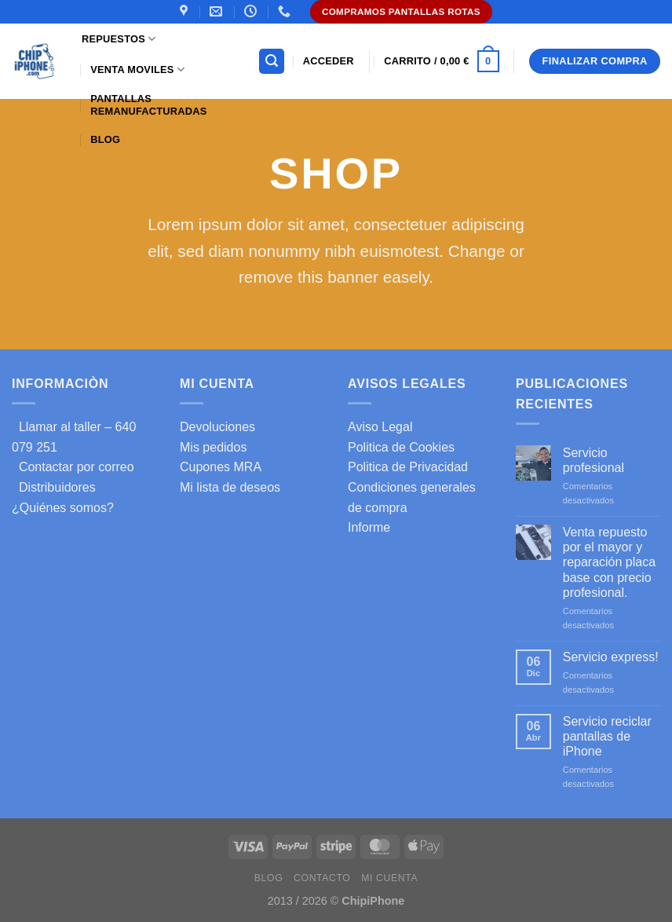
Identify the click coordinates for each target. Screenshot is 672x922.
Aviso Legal (380, 427)
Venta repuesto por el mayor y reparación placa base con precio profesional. (609, 562)
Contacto (322, 878)
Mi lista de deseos (230, 487)
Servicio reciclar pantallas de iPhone (607, 736)
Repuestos (118, 38)
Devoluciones (217, 427)
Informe (369, 527)
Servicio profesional (593, 460)
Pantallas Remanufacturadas (148, 105)
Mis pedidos (213, 447)
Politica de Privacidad (408, 467)
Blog (105, 139)
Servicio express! (611, 657)
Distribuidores (54, 487)
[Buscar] (271, 62)
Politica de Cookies (401, 447)
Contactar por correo (73, 467)
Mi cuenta (389, 878)
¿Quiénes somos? (63, 507)
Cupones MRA (220, 467)
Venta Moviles (137, 69)
